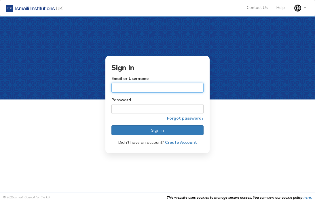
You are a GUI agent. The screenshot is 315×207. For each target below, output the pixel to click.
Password (121, 99)
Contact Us (257, 7)
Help (280, 7)
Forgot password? (185, 118)
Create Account (181, 142)
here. (307, 197)
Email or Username (130, 78)
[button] (299, 8)
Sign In (157, 130)
